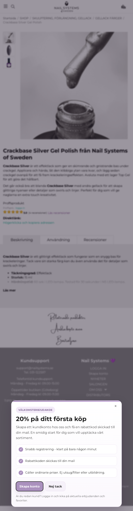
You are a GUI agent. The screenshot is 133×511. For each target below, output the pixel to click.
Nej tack (55, 486)
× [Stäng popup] (115, 406)
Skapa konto (29, 486)
